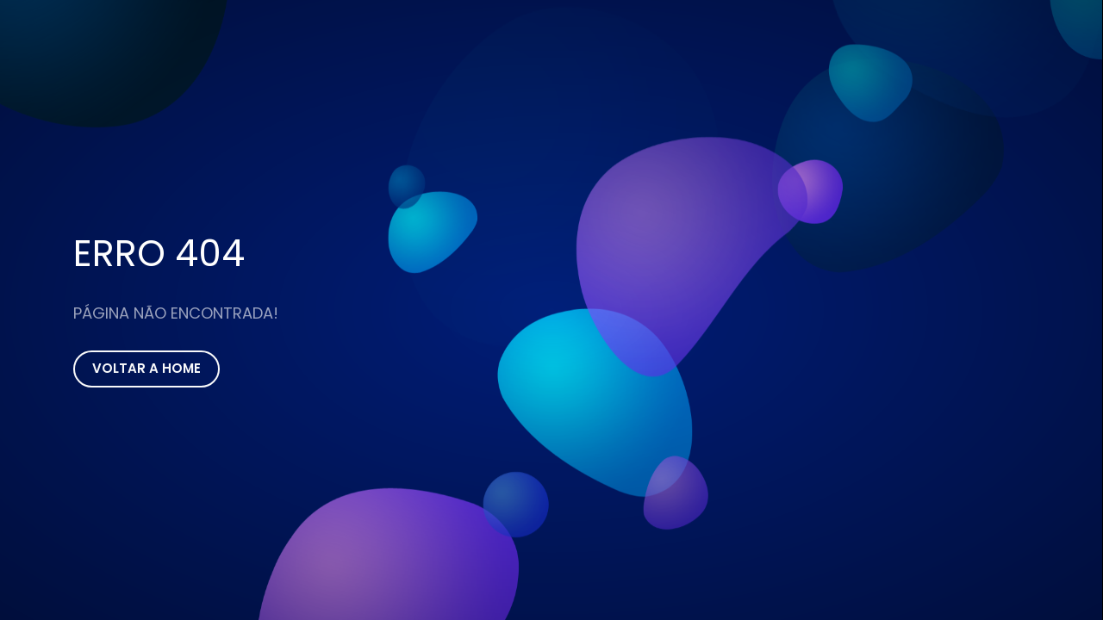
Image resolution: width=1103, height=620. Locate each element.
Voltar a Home (146, 368)
